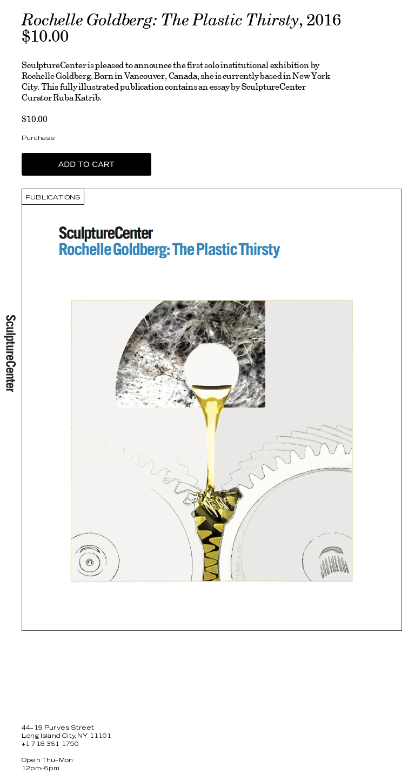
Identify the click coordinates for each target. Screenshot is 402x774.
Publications (53, 198)
